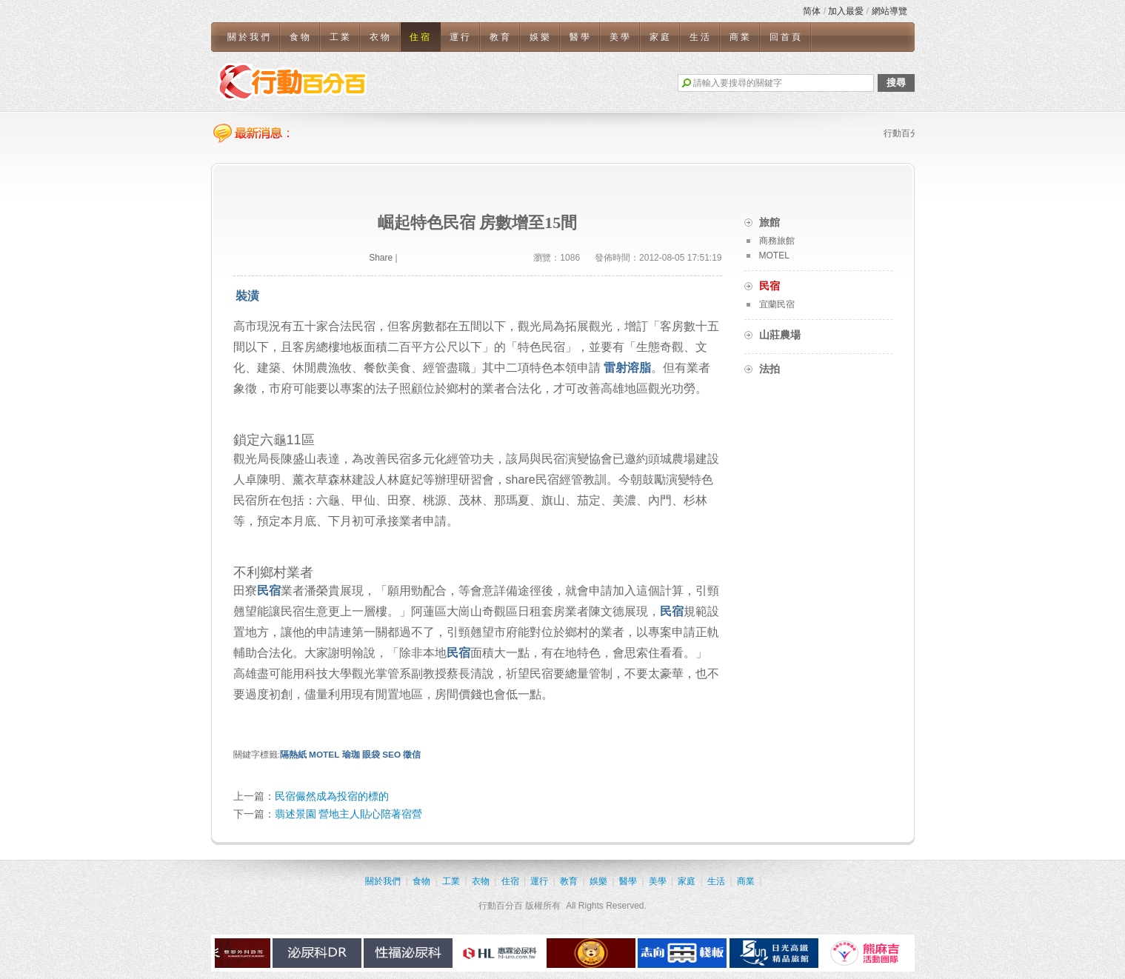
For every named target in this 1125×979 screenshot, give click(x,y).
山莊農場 (780, 335)
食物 (301, 37)
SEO (391, 754)
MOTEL (324, 754)
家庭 (661, 37)
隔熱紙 (293, 754)
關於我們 (249, 37)
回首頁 (786, 37)
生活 (701, 37)
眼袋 (371, 754)
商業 (741, 37)
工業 (341, 37)
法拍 (769, 369)
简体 (812, 11)
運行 (461, 37)
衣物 (381, 37)
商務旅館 (777, 240)
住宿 (421, 37)
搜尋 (896, 82)
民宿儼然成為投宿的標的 (332, 796)
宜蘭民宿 (777, 304)
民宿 (269, 590)
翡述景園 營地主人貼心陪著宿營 (349, 814)
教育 (501, 37)
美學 (621, 37)
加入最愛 (846, 11)
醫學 (581, 37)
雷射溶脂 (627, 367)
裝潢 (247, 296)
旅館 (769, 222)
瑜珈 (351, 754)
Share (381, 258)
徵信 (412, 754)
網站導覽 (889, 11)
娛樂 (541, 37)
